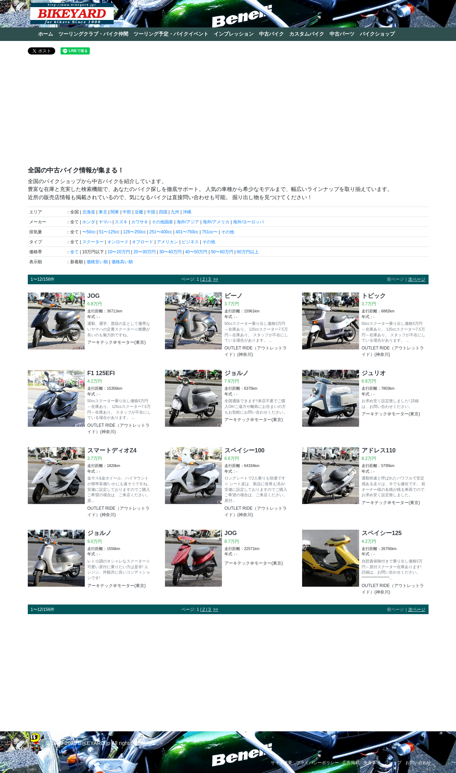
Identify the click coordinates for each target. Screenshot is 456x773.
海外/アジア (188, 221)
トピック (374, 295)
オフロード (142, 241)
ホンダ (88, 221)
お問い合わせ (418, 762)
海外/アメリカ (216, 221)
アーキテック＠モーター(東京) (116, 342)
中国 (151, 211)
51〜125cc (109, 231)
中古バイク (271, 34)
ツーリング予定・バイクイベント (171, 34)
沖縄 (187, 211)
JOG (93, 295)
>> (215, 279)
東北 (103, 211)
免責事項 (371, 762)
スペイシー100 (244, 450)
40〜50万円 (196, 251)
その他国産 (162, 221)
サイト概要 (281, 762)
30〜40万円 (170, 251)
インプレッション (234, 34)
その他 (227, 231)
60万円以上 (247, 251)
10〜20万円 (119, 251)
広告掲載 (350, 762)
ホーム (45, 34)
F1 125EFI (101, 373)
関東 (114, 211)
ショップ (392, 762)
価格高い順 (122, 261)
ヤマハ (105, 221)
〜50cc (88, 231)
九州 (175, 211)
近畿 (139, 211)
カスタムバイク (306, 34)
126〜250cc (134, 231)
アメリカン (167, 241)
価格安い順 (97, 261)
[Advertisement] (228, 113)
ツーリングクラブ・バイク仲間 (93, 34)
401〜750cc (187, 231)
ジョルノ (236, 373)
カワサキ (139, 221)
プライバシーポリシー (317, 762)
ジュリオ (374, 373)
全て (74, 251)
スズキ (121, 221)
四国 (163, 211)
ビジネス (190, 241)
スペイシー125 (382, 533)
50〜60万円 (222, 251)
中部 (127, 211)
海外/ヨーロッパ (248, 221)
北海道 (88, 211)
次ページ (416, 279)
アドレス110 (379, 450)
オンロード (118, 241)
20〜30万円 (144, 251)
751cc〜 (210, 231)
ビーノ (233, 295)
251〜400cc (160, 231)
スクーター (93, 241)
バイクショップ (377, 34)
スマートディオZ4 (111, 450)
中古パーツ (342, 34)
